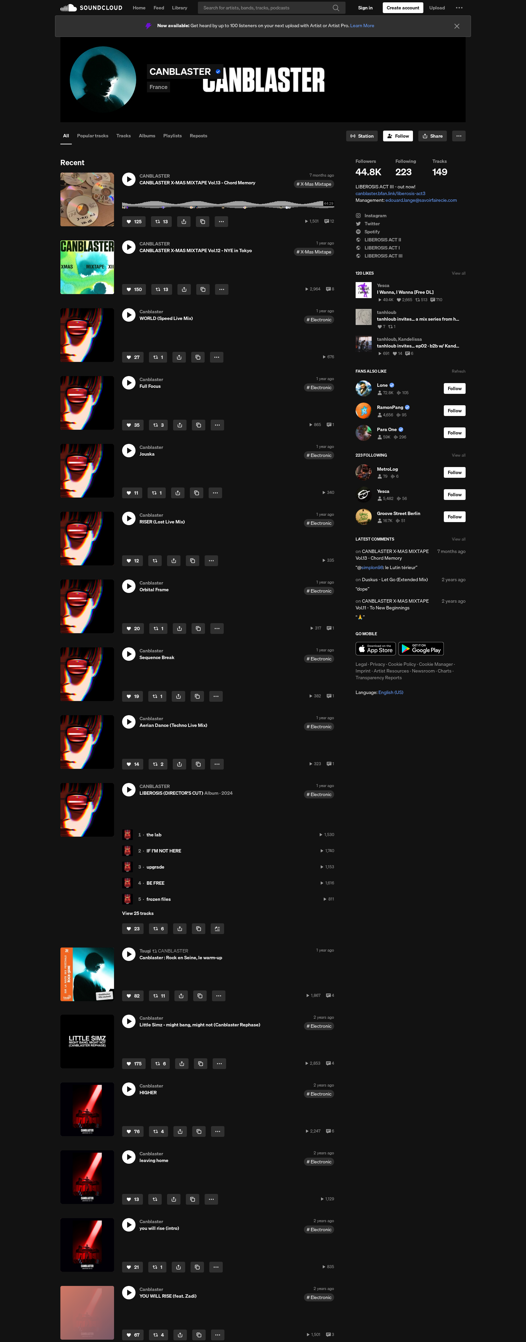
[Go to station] (362, 136)
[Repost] (161, 221)
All (66, 135)
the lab (154, 834)
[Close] (457, 26)
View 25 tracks (138, 913)
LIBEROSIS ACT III (379, 256)
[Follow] (398, 136)
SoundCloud (91, 7)
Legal (361, 664)
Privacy (377, 664)
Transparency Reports (379, 677)
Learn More (362, 25)
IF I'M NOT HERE (164, 850)
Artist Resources (391, 671)
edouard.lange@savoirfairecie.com (421, 200)
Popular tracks (92, 135)
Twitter (368, 223)
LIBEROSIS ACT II (378, 239)
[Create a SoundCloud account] (403, 7)
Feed (159, 7)
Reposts (198, 135)
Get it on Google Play (421, 648)
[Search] (272, 8)
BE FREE (155, 883)
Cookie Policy (402, 664)
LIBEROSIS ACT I (378, 247)
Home (139, 7)
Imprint (363, 671)
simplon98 (372, 567)
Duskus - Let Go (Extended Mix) (395, 579)
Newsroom (423, 671)
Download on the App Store (376, 648)
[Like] (134, 221)
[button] (459, 7)
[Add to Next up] (217, 928)
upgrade (155, 867)
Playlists (172, 135)
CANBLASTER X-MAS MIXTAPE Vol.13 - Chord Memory (392, 555)
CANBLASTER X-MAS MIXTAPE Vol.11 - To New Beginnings (392, 604)
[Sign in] (365, 7)
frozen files (159, 899)
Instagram (371, 215)
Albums (147, 135)
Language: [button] (379, 692)
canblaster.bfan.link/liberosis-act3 (390, 193)
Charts (445, 671)
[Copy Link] (202, 221)
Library (179, 7)
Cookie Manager (436, 664)
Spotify (368, 231)
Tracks (123, 135)
